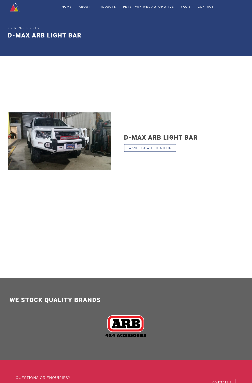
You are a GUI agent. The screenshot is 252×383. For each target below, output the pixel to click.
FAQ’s (186, 6)
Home (67, 6)
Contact (206, 6)
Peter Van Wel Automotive (148, 6)
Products (107, 6)
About (85, 6)
